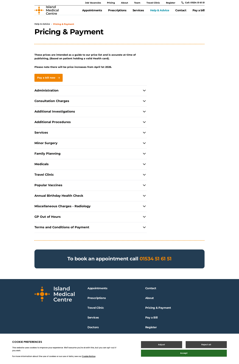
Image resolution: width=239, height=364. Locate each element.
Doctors (93, 330)
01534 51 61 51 (156, 265)
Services (138, 12)
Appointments (92, 12)
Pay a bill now (48, 81)
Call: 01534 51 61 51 (193, 2)
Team (137, 2)
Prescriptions (117, 12)
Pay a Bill (151, 320)
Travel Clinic (153, 2)
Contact (180, 12)
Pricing (111, 2)
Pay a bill (199, 12)
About (124, 2)
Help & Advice (159, 12)
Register (170, 2)
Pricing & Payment (158, 310)
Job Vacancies (93, 2)
